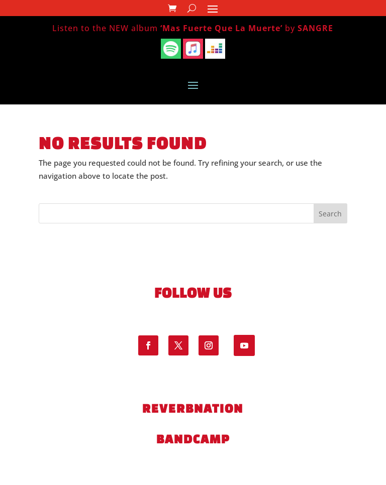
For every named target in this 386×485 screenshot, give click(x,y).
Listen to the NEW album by (192, 28)
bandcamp (193, 439)
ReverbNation (192, 408)
